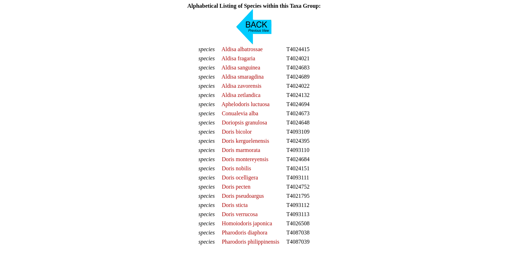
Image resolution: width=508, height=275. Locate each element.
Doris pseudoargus (243, 196)
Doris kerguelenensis (245, 141)
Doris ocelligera (240, 178)
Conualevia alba (240, 113)
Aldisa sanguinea (241, 68)
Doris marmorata (241, 150)
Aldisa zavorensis (241, 86)
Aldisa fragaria (238, 58)
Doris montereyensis (245, 159)
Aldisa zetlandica (241, 95)
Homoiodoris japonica (247, 223)
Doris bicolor (237, 132)
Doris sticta (235, 205)
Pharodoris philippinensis (250, 242)
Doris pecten (236, 187)
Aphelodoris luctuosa (246, 104)
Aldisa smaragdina (243, 77)
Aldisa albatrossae (242, 49)
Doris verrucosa (240, 214)
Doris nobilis (236, 168)
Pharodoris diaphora (244, 233)
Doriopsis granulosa (244, 123)
